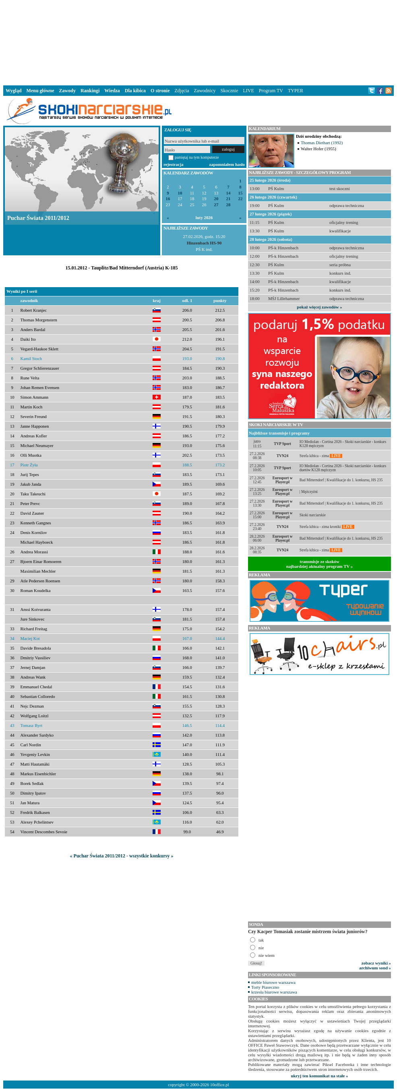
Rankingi (90, 90)
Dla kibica (135, 90)
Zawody (67, 90)
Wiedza (112, 90)
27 (216, 205)
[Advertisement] (198, 42)
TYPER (295, 90)
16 (168, 199)
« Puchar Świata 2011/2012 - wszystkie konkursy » (122, 856)
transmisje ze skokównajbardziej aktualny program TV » (319, 564)
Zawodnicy (205, 90)
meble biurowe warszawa (273, 982)
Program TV (271, 90)
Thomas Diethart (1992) (322, 142)
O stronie (160, 90)
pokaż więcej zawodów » (319, 306)
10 (180, 193)
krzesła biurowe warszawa (274, 992)
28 (228, 205)
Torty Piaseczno (265, 987)
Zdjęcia (182, 90)
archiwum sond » (375, 967)
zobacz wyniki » (376, 963)
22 (240, 199)
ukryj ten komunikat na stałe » (319, 1075)
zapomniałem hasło (227, 164)
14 (228, 193)
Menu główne (40, 90)
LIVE (248, 90)
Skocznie (229, 90)
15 (240, 193)
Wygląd (14, 90)
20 (216, 199)
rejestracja (173, 164)
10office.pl (219, 1084)
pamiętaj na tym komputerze (197, 157)
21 (228, 199)
